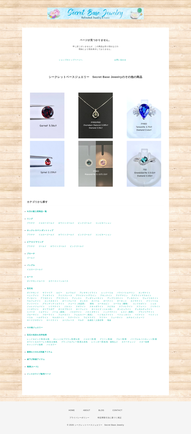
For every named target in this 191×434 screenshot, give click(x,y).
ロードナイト (52, 320)
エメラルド (71, 293)
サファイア (47, 293)
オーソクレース (69, 301)
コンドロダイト (140, 304)
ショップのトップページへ (71, 60)
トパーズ (31, 312)
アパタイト (32, 298)
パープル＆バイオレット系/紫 (143, 339)
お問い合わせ (120, 60)
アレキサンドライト (88, 293)
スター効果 (144, 342)
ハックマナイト (110, 312)
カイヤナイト (136, 301)
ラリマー (103, 317)
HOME (72, 410)
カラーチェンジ (129, 342)
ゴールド (43, 246)
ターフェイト (82, 309)
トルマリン (44, 312)
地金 (109, 320)
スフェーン (141, 306)
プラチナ (31, 223)
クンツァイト (33, 304)
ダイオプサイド (65, 309)
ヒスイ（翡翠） (128, 312)
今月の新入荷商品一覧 (37, 211)
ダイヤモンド (33, 293)
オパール (95, 301)
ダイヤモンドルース (36, 281)
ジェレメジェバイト (36, 306)
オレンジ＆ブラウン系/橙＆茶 (66, 339)
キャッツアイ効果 (35, 345)
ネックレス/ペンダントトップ (40, 230)
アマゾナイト (62, 298)
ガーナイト (108, 301)
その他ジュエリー (35, 327)
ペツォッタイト (124, 315)
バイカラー (51, 345)
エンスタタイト (51, 301)
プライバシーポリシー (79, 418)
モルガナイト (58, 317)
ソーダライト (33, 309)
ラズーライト (74, 317)
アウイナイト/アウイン (86, 295)
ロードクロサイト (35, 320)
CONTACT (117, 410)
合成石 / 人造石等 (95, 320)
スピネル (111, 306)
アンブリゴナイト (115, 298)
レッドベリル (107, 293)
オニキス (84, 301)
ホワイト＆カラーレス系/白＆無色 (42, 342)
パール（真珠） (59, 312)
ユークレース (68, 320)
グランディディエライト (53, 304)
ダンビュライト (124, 309)
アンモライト (133, 298)
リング (30, 219)
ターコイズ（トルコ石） (102, 309)
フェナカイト (64, 315)
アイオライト (48, 295)
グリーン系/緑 (106, 339)
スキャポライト (96, 306)
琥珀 (92, 304)
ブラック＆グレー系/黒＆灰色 (74, 342)
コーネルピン (103, 304)
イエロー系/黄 (89, 339)
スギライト (81, 306)
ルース (30, 277)
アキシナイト (106, 295)
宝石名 (30, 288)
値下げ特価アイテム (36, 359)
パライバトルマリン (126, 293)
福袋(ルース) (32, 367)
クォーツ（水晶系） (77, 304)
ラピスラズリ (90, 317)
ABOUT (86, 410)
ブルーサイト (33, 315)
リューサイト (117, 317)
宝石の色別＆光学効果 (37, 335)
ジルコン (68, 306)
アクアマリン (122, 295)
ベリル (30, 317)
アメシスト (77, 298)
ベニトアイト (33, 295)
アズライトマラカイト (141, 295)
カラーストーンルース (58, 281)
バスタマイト (76, 312)
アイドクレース (65, 295)
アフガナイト (46, 298)
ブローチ (31, 254)
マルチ (81, 320)
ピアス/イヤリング (35, 242)
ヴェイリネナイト (150, 298)
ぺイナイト (140, 315)
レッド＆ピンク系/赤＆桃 (38, 339)
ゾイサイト (155, 306)
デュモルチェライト (144, 309)
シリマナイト (54, 306)
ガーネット (122, 301)
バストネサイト (92, 312)
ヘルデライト (43, 317)
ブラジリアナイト (146, 312)
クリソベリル (152, 301)
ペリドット (153, 315)
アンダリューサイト (94, 298)
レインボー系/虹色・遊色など (104, 342)
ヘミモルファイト (105, 315)
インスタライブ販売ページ (39, 374)
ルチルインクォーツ (135, 317)
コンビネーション (103, 223)
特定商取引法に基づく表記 (110, 418)
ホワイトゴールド (66, 223)
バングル (31, 265)
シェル (153, 304)
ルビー (59, 293)
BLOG (101, 410)
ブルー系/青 (121, 339)
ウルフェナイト (34, 301)
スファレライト (126, 306)
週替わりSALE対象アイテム (39, 352)
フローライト (48, 315)
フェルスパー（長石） (84, 315)
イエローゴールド (46, 223)
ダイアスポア (48, 309)
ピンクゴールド (85, 223)
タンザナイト (144, 293)
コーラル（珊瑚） (121, 304)
